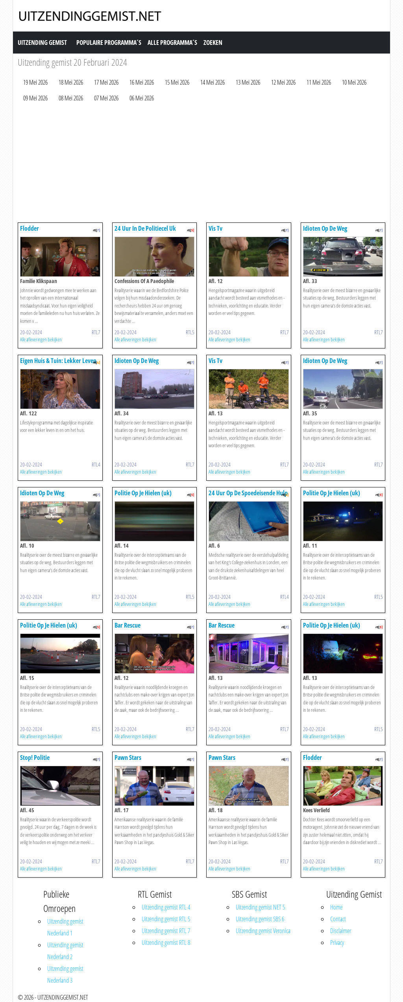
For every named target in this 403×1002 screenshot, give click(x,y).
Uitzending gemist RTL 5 (166, 919)
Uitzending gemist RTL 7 (166, 930)
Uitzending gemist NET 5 (260, 907)
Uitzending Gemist (42, 42)
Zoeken (212, 42)
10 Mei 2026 (354, 82)
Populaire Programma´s (108, 42)
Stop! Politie (35, 757)
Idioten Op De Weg (325, 228)
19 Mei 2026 (35, 82)
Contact (338, 919)
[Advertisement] (201, 164)
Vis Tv (215, 228)
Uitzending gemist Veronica (263, 930)
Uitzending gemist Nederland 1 (65, 927)
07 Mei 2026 (106, 98)
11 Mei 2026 (319, 82)
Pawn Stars (128, 757)
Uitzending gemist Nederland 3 (65, 974)
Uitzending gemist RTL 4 (166, 907)
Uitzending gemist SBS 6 (260, 919)
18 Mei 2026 (71, 82)
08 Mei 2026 (71, 98)
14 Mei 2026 (212, 82)
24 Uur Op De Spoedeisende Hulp (248, 493)
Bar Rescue (127, 625)
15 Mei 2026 (177, 82)
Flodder (29, 228)
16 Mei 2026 (141, 82)
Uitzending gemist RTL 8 (166, 942)
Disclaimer (340, 930)
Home (336, 907)
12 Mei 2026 (283, 82)
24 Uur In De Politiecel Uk (145, 228)
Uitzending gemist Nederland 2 (65, 951)
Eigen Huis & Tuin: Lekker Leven (58, 360)
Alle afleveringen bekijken (41, 339)
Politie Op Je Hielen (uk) (143, 493)
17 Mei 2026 (106, 82)
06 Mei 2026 (141, 98)
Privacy (337, 942)
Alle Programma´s (172, 42)
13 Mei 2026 (248, 82)
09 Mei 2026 (35, 98)
